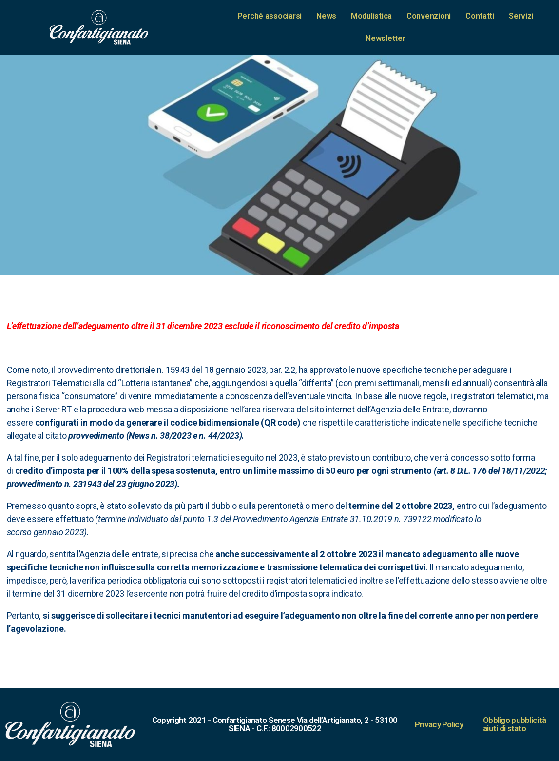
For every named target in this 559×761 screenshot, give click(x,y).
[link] (189, 326)
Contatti (479, 15)
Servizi (521, 15)
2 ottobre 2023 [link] (423, 506)
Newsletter (385, 38)
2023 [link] (58, 532)
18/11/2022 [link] (523, 471)
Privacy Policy (439, 724)
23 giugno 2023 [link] (145, 484)
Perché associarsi (270, 15)
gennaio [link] (49, 532)
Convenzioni (428, 15)
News (326, 15)
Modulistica (371, 15)
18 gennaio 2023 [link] (235, 370)
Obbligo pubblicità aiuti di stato (514, 724)
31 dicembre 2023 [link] (189, 326)
